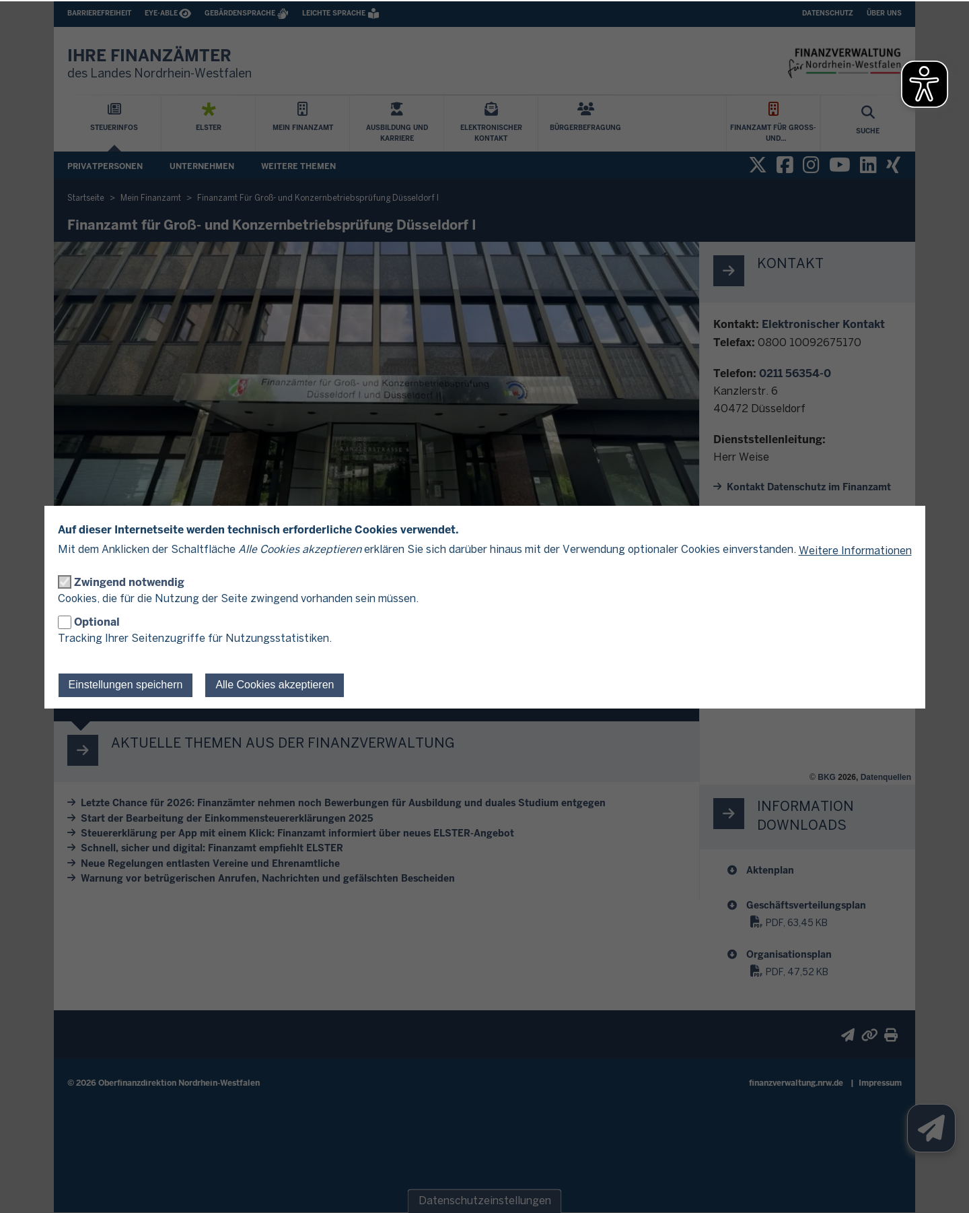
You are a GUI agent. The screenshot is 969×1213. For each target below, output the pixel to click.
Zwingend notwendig (129, 582)
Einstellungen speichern (126, 684)
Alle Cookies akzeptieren (274, 684)
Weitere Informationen (855, 551)
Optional (97, 622)
